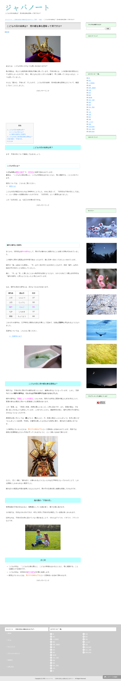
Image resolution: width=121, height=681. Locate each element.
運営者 (9, 633)
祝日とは (12, 186)
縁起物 (90, 97)
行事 (89, 90)
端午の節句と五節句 (17, 134)
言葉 (89, 124)
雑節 (89, 85)
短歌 (89, 105)
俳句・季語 (91, 107)
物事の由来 (91, 131)
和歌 (89, 102)
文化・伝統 (91, 100)
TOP (21, 19)
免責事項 (10, 660)
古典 (89, 114)
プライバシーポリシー (14, 653)
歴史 (89, 117)
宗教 (89, 119)
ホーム (9, 640)
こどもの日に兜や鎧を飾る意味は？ (20, 136)
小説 (89, 112)
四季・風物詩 (92, 88)
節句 (89, 92)
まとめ (10, 141)
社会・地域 (91, 129)
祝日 (7, 32)
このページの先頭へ (112, 677)
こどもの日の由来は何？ (16, 130)
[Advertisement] (43, 106)
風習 (89, 95)
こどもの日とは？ (16, 132)
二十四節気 (91, 83)
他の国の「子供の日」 (15, 139)
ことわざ (90, 122)
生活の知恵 (91, 126)
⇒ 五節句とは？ (15, 336)
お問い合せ (11, 666)
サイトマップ (11, 646)
